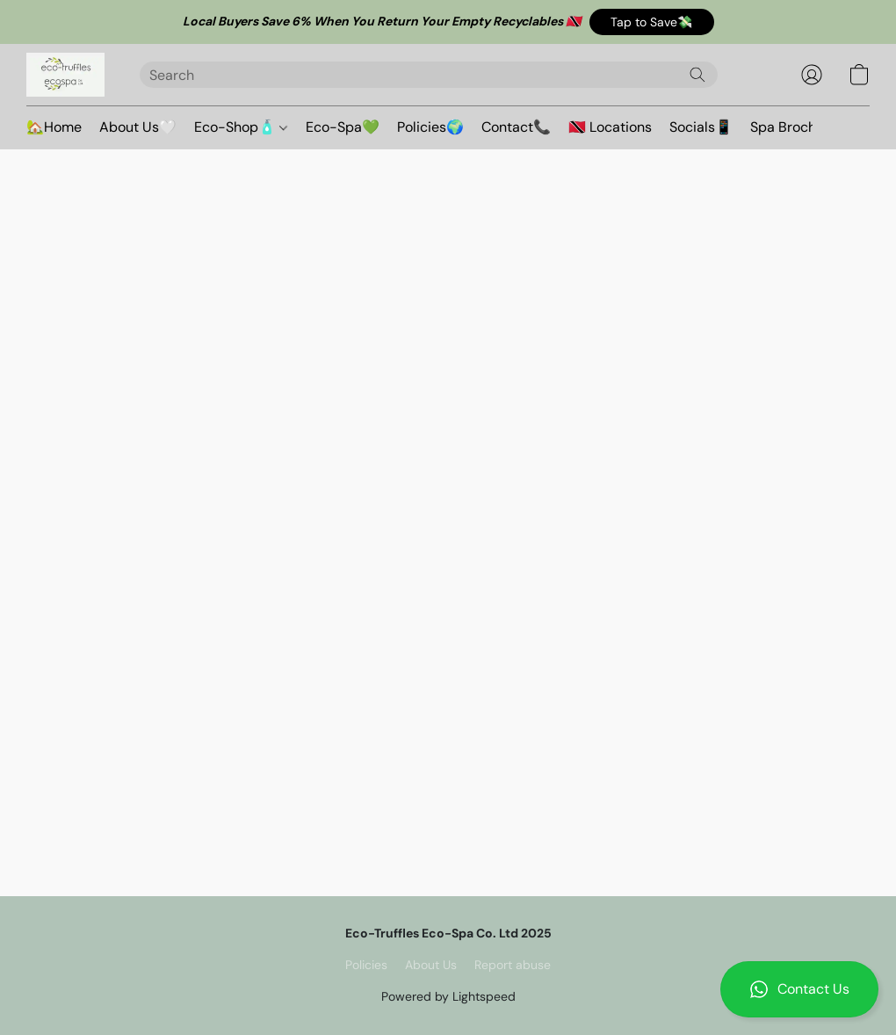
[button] (651, 22)
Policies (366, 965)
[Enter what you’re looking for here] (429, 75)
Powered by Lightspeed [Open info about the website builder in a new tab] (448, 996)
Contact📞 (516, 127)
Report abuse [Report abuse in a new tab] (512, 965)
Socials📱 (701, 127)
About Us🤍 (138, 127)
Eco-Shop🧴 (240, 127)
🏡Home (54, 127)
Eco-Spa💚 (342, 127)
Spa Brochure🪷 (802, 127)
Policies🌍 (430, 127)
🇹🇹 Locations (610, 127)
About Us (431, 965)
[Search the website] (697, 74)
